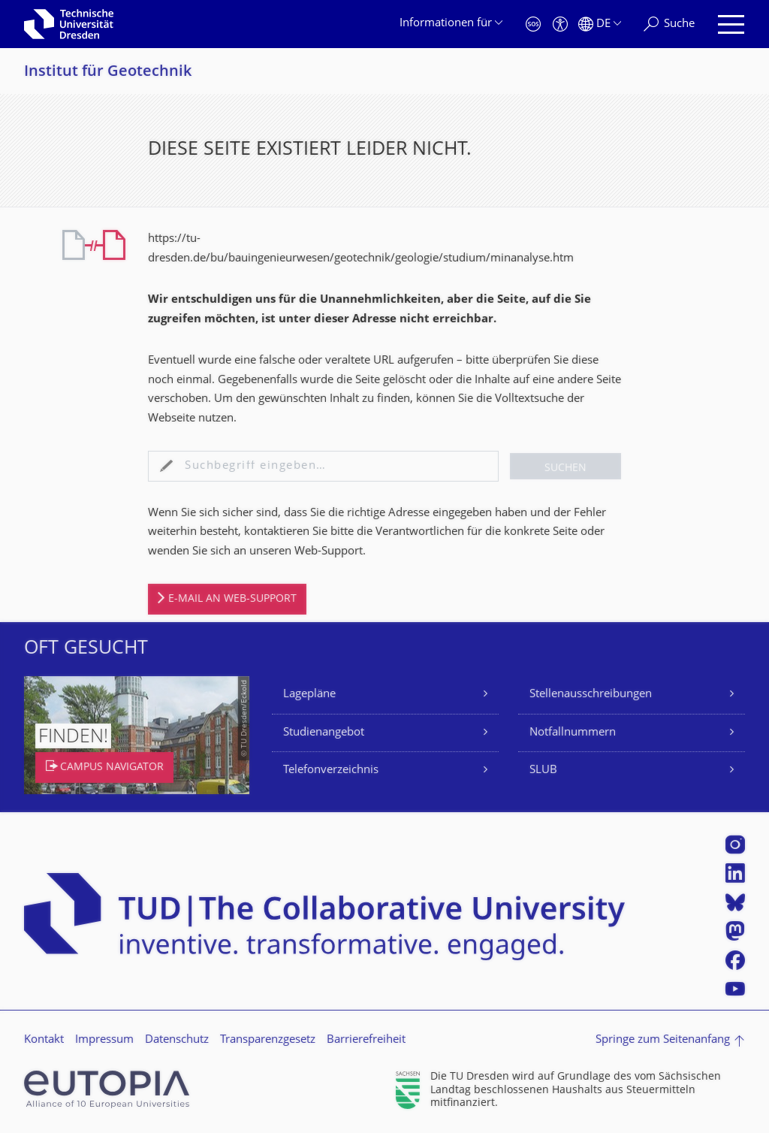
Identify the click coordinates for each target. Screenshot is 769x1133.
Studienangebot (323, 733)
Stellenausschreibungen (590, 694)
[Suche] (669, 24)
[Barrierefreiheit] (560, 24)
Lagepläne (309, 694)
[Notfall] (533, 24)
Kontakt (44, 1040)
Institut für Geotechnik (107, 72)
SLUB (543, 770)
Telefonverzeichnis (330, 770)
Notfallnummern (572, 733)
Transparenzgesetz (267, 1040)
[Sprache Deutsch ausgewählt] (599, 24)
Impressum (104, 1040)
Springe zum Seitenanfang (663, 1040)
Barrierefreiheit (366, 1040)
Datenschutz (177, 1040)
